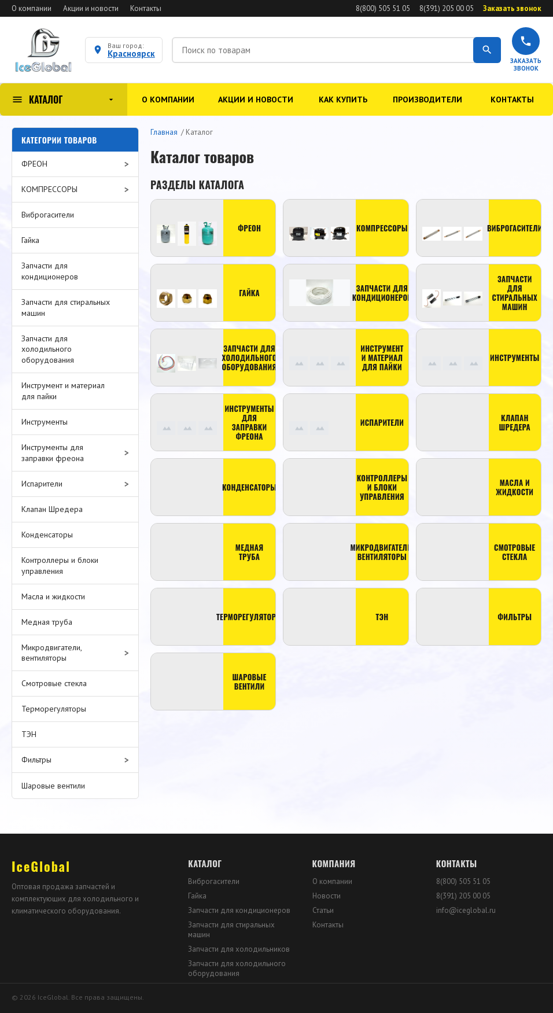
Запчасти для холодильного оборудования (237, 968)
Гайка (197, 896)
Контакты (145, 8)
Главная (164, 132)
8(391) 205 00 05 (446, 8)
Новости (326, 896)
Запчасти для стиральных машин (231, 930)
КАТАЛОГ (64, 99)
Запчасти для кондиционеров (239, 910)
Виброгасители (213, 881)
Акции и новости (91, 8)
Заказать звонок (512, 8)
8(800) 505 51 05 (383, 8)
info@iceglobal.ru (466, 910)
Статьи (323, 910)
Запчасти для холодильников (239, 949)
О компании (31, 8)
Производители (427, 99)
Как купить (343, 99)
